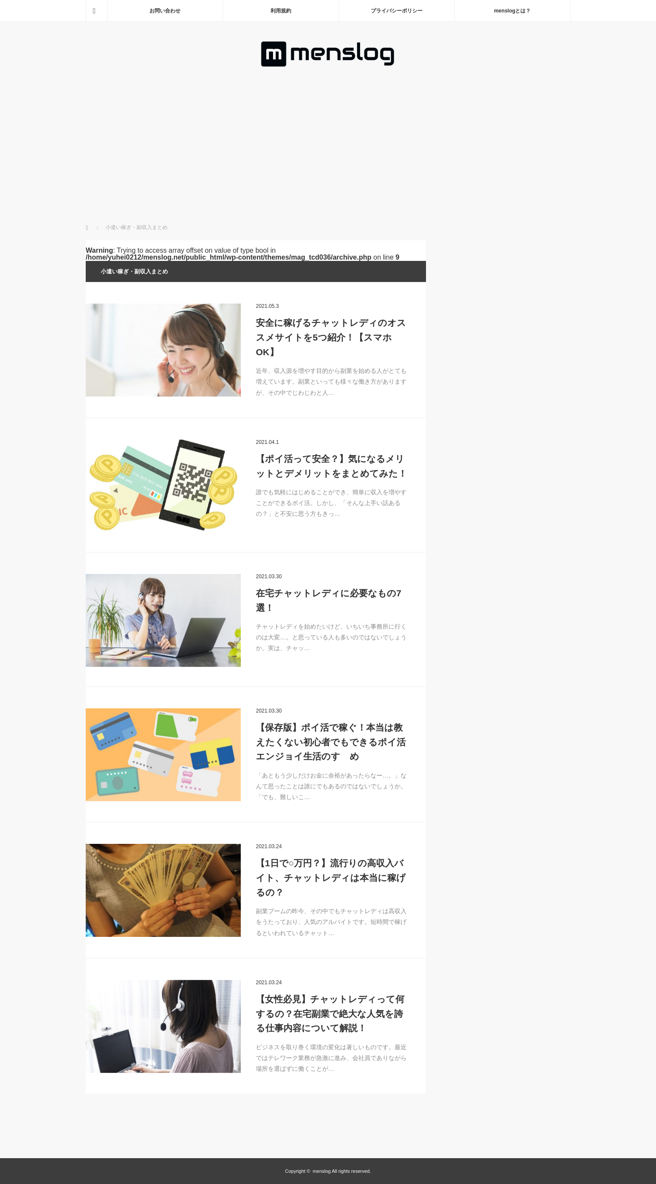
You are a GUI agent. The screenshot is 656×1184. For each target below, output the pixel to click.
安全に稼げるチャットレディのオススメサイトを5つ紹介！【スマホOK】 (331, 337)
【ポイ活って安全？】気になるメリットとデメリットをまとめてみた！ (331, 466)
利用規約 (280, 11)
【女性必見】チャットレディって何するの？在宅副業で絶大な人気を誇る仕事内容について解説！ (330, 1013)
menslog (322, 1171)
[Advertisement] (328, 133)
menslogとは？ (512, 11)
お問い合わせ (164, 11)
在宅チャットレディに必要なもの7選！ (328, 600)
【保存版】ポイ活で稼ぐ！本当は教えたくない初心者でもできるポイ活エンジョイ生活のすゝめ (331, 741)
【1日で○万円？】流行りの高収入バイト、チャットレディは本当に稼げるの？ (331, 877)
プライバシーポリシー (397, 11)
